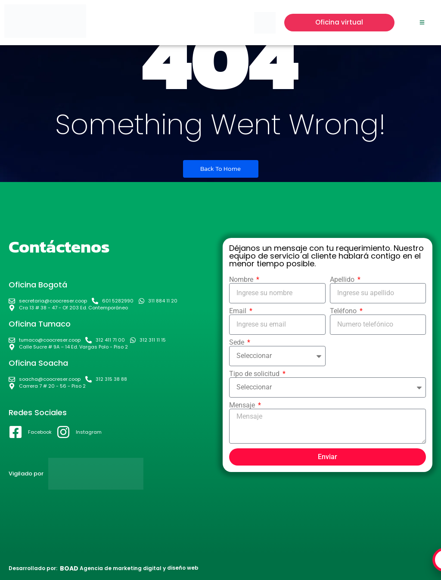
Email (238, 311)
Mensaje (243, 405)
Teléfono (344, 311)
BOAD (69, 568)
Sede (237, 342)
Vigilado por (26, 473)
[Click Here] (422, 22)
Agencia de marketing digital (120, 568)
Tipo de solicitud (255, 373)
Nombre (242, 279)
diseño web (183, 567)
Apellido (343, 279)
